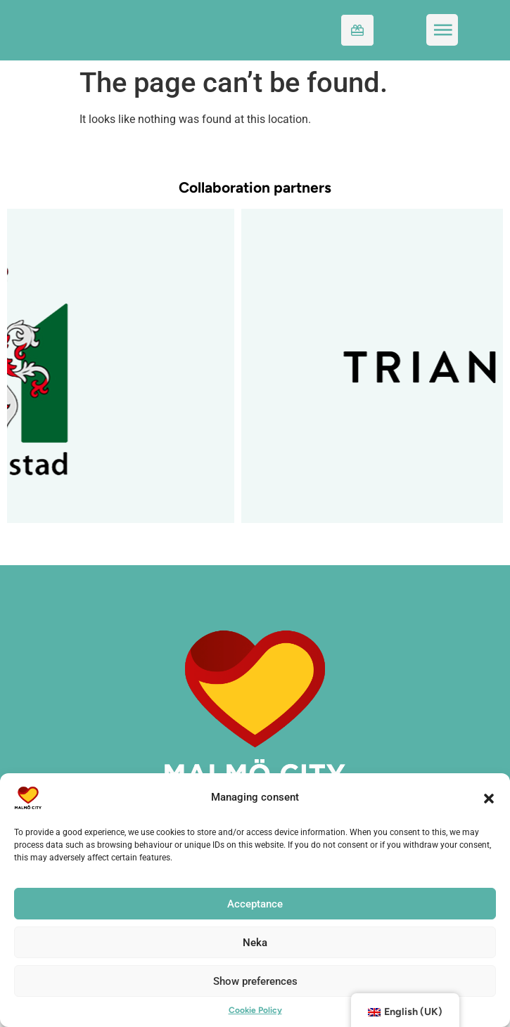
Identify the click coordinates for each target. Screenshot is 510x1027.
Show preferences (255, 981)
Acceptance (255, 904)
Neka (255, 942)
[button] (489, 798)
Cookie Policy (255, 1010)
